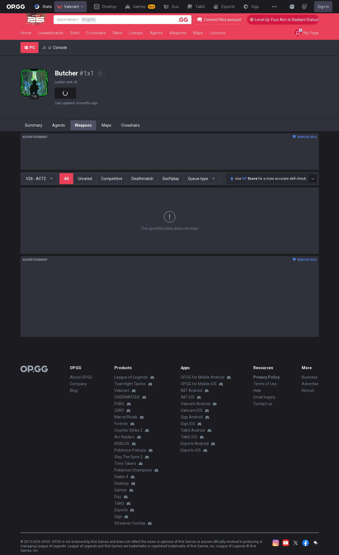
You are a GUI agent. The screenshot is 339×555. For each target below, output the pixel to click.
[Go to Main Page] (15, 6)
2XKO (119, 410)
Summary (33, 125)
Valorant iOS (192, 410)
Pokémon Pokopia (130, 450)
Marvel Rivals (125, 417)
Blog (74, 390)
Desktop (121, 483)
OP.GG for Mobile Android (202, 377)
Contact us (262, 404)
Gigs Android (192, 417)
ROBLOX (121, 443)
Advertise (310, 384)
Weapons (177, 32)
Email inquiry (264, 397)
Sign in (323, 6)
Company (78, 384)
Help (257, 390)
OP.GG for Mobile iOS (199, 384)
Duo (117, 496)
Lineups (136, 32)
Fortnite (121, 423)
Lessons (217, 32)
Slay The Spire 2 (128, 457)
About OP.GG (81, 377)
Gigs (118, 516)
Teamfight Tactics (130, 384)
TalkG (119, 503)
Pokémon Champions (133, 470)
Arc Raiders (124, 437)
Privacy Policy (266, 377)
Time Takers (125, 463)
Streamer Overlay (129, 523)
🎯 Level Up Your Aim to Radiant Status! (289, 19)
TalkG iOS (189, 437)
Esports (121, 510)
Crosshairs (96, 32)
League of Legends (131, 377)
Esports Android (195, 443)
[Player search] (183, 19)
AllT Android (191, 390)
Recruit (308, 390)
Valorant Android (195, 404)
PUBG (119, 404)
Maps (198, 32)
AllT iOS (188, 397)
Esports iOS (191, 450)
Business (309, 377)
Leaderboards (50, 32)
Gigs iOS (188, 423)
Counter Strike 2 (128, 430)
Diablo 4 (121, 477)
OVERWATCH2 (127, 397)
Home (25, 32)
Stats (75, 32)
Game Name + (76, 19)
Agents (156, 32)
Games (120, 490)
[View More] (274, 6)
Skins (117, 32)
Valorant (70, 6)
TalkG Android (193, 430)
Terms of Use (265, 384)
